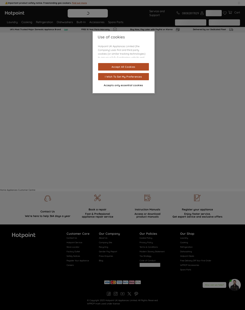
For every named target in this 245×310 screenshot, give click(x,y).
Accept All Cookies (123, 66)
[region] (123, 62)
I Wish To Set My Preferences (123, 76)
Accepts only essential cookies (123, 85)
